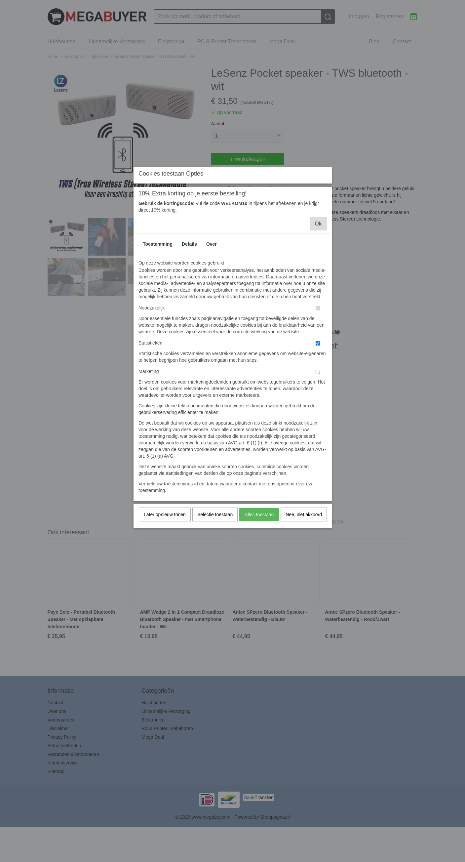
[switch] (318, 367)
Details (189, 303)
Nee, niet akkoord (304, 573)
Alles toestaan (259, 573)
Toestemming (158, 303)
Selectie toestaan (215, 573)
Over (211, 303)
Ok (318, 282)
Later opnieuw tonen (165, 573)
